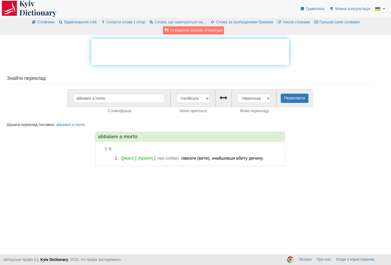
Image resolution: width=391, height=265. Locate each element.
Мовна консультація (349, 9)
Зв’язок (305, 259)
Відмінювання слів (77, 22)
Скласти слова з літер (122, 22)
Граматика (312, 9)
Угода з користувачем (355, 259)
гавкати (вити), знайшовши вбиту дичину (222, 158)
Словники (43, 22)
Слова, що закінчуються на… (177, 22)
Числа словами (293, 22)
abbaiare (63, 124)
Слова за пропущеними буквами (241, 22)
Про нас (324, 259)
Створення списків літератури (193, 30)
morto (80, 124)
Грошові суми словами (337, 22)
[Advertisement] (190, 51)
